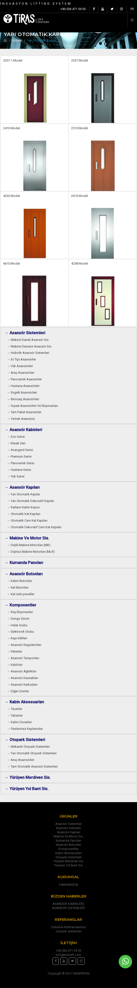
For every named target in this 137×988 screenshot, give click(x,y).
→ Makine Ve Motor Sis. (26, 538)
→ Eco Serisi (16, 436)
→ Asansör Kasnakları (22, 678)
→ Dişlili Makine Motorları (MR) (28, 545)
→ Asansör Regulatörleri (24, 645)
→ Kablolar (15, 665)
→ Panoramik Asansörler (24, 379)
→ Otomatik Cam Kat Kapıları (27, 520)
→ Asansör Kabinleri (23, 429)
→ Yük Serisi (15, 476)
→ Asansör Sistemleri (24, 332)
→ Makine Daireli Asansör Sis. (28, 340)
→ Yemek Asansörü (21, 419)
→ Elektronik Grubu (20, 631)
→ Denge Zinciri (18, 618)
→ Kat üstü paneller (20, 594)
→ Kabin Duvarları (19, 722)
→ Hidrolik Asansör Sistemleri (28, 353)
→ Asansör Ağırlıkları (21, 671)
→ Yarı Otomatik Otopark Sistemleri (32, 753)
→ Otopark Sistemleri (24, 739)
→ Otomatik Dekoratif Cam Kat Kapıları (34, 527)
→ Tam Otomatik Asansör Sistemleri (32, 766)
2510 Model (79, 128)
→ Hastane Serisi (19, 470)
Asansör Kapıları (68, 832)
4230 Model (11, 196)
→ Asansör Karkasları (22, 684)
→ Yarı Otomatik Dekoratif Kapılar (30, 501)
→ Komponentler (20, 605)
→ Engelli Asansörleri (22, 392)
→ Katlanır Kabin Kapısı (23, 507)
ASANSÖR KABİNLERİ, (68, 904)
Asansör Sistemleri (68, 824)
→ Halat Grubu (17, 625)
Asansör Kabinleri (68, 828)
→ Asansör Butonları (23, 573)
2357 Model (79, 60)
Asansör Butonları (68, 845)
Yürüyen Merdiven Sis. (68, 861)
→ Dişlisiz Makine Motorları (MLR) (31, 551)
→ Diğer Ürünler (18, 691)
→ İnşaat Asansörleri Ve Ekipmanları (32, 406)
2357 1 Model (12, 60)
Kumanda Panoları (68, 840)
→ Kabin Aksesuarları (24, 701)
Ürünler (17, 40)
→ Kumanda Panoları (23, 562)
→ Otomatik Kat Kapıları (23, 514)
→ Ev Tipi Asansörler (21, 359)
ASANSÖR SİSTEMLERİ (68, 908)
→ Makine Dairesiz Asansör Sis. (29, 346)
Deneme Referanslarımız (68, 927)
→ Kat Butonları (18, 587)
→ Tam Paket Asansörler (24, 412)
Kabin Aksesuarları (68, 853)
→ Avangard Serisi (20, 450)
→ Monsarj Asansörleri (23, 399)
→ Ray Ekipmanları (20, 612)
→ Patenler (14, 651)
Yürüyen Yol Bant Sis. (68, 865)
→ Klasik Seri (16, 443)
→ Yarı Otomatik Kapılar (23, 494)
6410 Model (79, 196)
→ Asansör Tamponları (23, 658)
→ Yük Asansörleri (20, 366)
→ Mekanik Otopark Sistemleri (28, 746)
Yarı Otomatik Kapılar (42, 40)
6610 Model (11, 263)
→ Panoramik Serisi (20, 463)
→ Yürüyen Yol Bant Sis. (26, 788)
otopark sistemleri (68, 931)
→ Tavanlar (14, 709)
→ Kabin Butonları (19, 581)
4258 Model (79, 263)
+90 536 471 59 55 (73, 9)
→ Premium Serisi (19, 456)
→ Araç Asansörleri (20, 372)
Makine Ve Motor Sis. (68, 836)
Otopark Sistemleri (69, 857)
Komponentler (68, 849)
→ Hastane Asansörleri (23, 386)
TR (132, 9)
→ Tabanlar (15, 715)
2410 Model (11, 128)
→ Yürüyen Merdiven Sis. (27, 777)
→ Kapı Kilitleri (17, 638)
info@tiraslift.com (68, 955)
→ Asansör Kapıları (22, 487)
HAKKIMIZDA (68, 884)
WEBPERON (81, 973)
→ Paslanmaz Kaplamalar (25, 729)
